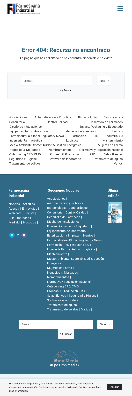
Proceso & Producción (65, 154)
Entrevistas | (30, 208)
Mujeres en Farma (110, 145)
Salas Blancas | (57, 295)
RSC (92, 154)
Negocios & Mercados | (63, 272)
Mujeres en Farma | (60, 268)
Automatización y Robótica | (66, 203)
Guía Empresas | (20, 218)
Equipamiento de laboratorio (28, 131)
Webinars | (16, 213)
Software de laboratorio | (64, 300)
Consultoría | (55, 212)
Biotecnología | (57, 208)
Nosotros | (30, 222)
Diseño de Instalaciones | (64, 221)
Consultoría (17, 122)
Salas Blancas (113, 154)
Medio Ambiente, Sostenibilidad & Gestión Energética (45, 145)
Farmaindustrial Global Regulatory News (36, 136)
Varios (118, 163)
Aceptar (114, 387)
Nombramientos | (59, 277)
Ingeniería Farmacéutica (25, 140)
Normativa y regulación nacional (101, 150)
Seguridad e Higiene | (83, 295)
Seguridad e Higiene (23, 159)
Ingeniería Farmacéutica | (64, 249)
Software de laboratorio (65, 159)
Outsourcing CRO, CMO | (63, 286)
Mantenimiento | (58, 254)
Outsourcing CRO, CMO (25, 154)
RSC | (84, 291)
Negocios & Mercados (24, 150)
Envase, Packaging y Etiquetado (101, 126)
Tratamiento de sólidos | (63, 309)
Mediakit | (15, 222)
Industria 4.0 (114, 136)
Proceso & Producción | (63, 291)
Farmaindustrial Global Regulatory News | (75, 240)
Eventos (117, 131)
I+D (96, 136)
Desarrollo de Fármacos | (64, 217)
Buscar (66, 90)
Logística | (90, 249)
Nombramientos (60, 150)
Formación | (55, 245)
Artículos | (30, 204)
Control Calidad (57, 122)
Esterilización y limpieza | (64, 235)
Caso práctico (113, 117)
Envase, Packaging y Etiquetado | (69, 226)
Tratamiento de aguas (108, 159)
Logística (72, 140)
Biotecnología (87, 117)
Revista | (30, 213)
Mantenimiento (113, 140)
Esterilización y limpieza (80, 131)
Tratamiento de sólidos (25, 163)
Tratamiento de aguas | (62, 305)
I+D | (68, 245)
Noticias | (15, 204)
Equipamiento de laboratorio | (67, 231)
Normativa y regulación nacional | (69, 282)
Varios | (86, 309)
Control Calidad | (77, 212)
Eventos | (88, 235)
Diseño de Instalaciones (25, 126)
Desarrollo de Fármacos (106, 122)
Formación (78, 136)
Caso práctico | (79, 208)
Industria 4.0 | (81, 245)
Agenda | (15, 208)
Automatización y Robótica (53, 117)
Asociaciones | (57, 198)
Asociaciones (18, 117)
